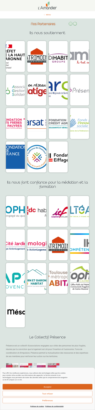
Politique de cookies (37, 406)
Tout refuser (47, 393)
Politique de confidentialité (54, 406)
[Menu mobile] (47, 15)
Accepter (47, 387)
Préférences (47, 400)
